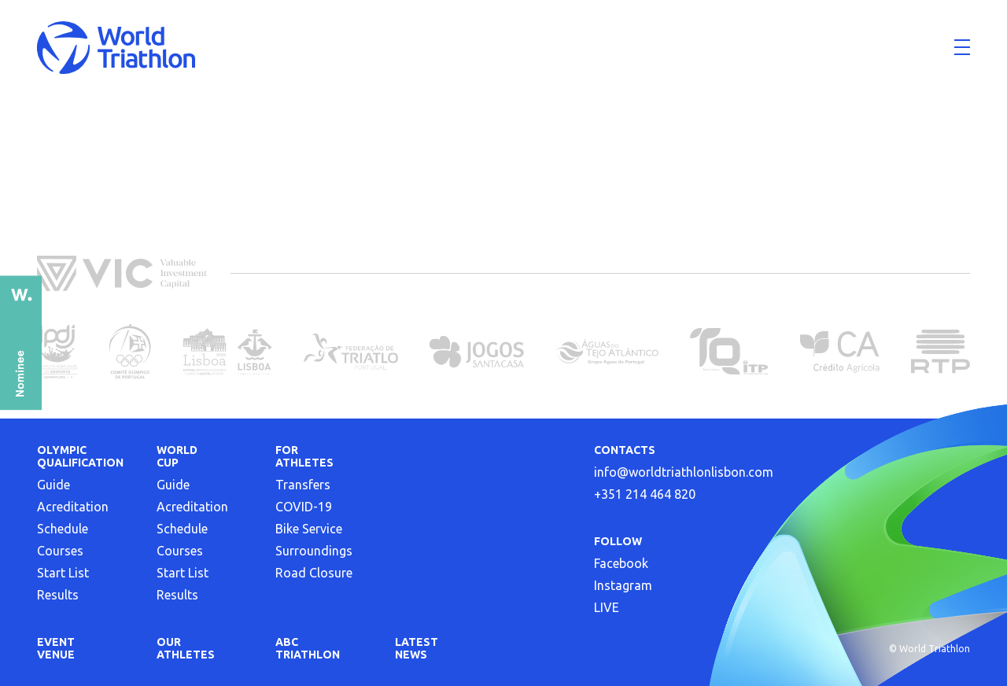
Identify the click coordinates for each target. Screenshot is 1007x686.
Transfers (302, 485)
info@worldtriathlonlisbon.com (683, 472)
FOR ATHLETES (304, 456)
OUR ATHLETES (186, 648)
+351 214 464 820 (644, 494)
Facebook (621, 563)
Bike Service (308, 529)
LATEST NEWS (416, 648)
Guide (53, 485)
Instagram (623, 585)
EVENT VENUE (56, 648)
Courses (60, 551)
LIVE (606, 607)
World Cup (177, 456)
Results (58, 595)
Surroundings (313, 551)
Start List (63, 573)
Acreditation (73, 507)
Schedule (62, 529)
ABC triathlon (307, 648)
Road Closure (313, 573)
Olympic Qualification (80, 456)
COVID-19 (303, 507)
